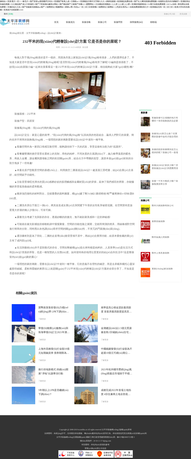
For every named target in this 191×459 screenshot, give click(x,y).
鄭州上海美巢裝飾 (160, 253)
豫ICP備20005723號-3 (126, 437)
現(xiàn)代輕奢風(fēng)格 (45, 280)
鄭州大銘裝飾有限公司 (163, 205)
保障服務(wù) (136, 22)
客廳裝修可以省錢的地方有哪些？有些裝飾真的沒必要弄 (165, 121)
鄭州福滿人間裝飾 (160, 237)
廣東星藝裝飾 (158, 221)
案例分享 (64, 280)
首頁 (56, 22)
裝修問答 (118, 22)
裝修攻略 (86, 22)
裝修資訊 (70, 22)
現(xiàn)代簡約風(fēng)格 (99, 280)
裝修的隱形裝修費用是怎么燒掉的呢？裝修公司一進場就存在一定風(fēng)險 (165, 152)
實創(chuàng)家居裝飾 (162, 269)
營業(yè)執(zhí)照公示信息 (95, 448)
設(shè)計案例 (54, 33)
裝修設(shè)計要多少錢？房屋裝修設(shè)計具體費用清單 (165, 168)
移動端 (153, 22)
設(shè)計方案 (77, 280)
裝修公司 (102, 22)
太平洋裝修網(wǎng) (36, 33)
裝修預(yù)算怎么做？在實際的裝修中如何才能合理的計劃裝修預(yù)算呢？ (165, 136)
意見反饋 (183, 14)
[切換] (10, 14)
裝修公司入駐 (169, 14)
